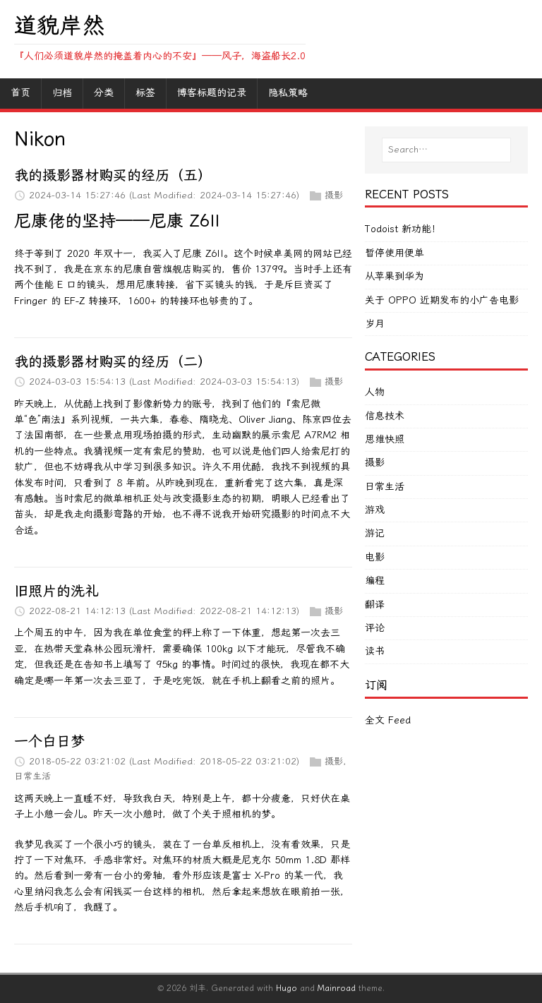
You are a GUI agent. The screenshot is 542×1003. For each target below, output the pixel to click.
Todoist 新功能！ (403, 229)
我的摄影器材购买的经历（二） (113, 361)
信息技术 (384, 416)
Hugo (286, 988)
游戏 (375, 510)
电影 (375, 557)
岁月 (375, 324)
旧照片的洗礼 (56, 590)
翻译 (375, 605)
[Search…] (446, 150)
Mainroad (337, 988)
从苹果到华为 (394, 276)
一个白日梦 (49, 741)
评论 (375, 628)
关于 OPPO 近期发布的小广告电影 (442, 300)
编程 (375, 581)
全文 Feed (388, 720)
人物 (375, 392)
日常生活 (32, 776)
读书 (375, 651)
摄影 (334, 195)
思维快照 (384, 439)
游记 (375, 533)
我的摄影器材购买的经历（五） (113, 175)
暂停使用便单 (394, 253)
